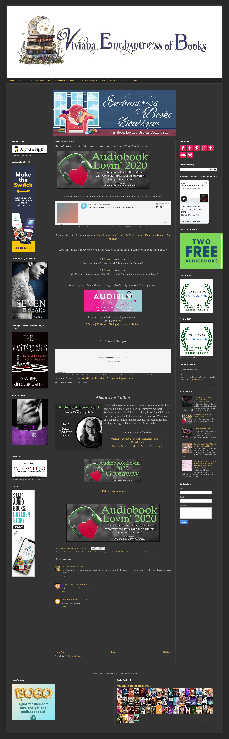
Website (90, 324)
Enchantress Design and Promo (68, 548)
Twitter (136, 324)
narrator (135, 552)
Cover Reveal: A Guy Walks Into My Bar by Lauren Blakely (205, 445)
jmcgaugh (65, 584)
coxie (64, 567)
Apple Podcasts (120, 235)
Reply (64, 576)
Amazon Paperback (119, 378)
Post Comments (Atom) (73, 656)
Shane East (148, 552)
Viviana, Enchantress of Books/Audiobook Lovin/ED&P (96, 227)
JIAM (113, 552)
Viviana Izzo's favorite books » (207, 726)
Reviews (113, 81)
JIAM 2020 (119, 552)
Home (11, 81)
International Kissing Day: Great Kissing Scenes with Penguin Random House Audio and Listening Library (205, 464)
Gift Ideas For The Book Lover (92, 81)
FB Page (113, 324)
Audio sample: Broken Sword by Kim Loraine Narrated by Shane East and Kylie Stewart (131, 375)
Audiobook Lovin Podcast (65, 81)
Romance (141, 552)
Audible (87, 378)
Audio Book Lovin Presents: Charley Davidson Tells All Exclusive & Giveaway (204, 399)
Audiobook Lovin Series (40, 81)
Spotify (132, 235)
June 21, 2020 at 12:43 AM (79, 584)
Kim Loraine (128, 552)
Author (102, 552)
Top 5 (155, 552)
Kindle (99, 378)
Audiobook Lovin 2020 (83, 552)
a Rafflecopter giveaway (113, 491)
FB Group (101, 324)
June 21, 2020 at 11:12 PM (78, 599)
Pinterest (159, 438)
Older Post (166, 652)
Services (134, 81)
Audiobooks (95, 552)
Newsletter (137, 442)
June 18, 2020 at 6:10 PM (75, 567)
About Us (22, 81)
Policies (124, 81)
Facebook (126, 438)
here (108, 259)
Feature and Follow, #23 (202, 429)
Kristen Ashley (197, 380)
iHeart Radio (144, 235)
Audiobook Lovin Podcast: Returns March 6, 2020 (203, 416)
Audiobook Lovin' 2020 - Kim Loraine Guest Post (131, 227)
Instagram (124, 324)
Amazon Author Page (151, 446)
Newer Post (60, 652)
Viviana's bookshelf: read (134, 685)
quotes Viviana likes (189, 369)
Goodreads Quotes (210, 384)
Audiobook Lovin (69, 552)
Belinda (65, 599)
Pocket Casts (103, 235)
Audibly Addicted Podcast (125, 446)
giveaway (108, 552)
